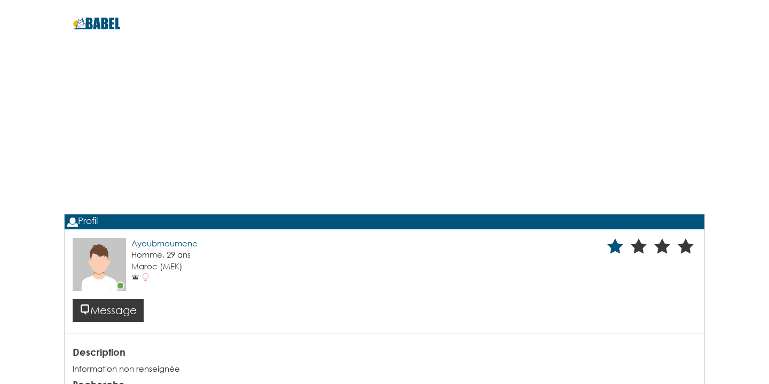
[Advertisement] (384, 144)
